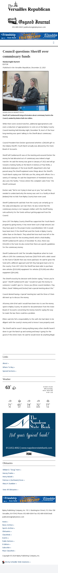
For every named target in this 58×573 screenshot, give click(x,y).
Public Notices (7, 541)
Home (4, 522)
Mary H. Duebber (9, 483)
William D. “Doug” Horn (11, 470)
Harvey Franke (8, 473)
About (5, 363)
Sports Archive (8, 528)
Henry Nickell (7, 476)
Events (4, 538)
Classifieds (6, 535)
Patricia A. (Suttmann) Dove (13, 480)
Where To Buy (8, 367)
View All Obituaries (10, 489)
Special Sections (9, 371)
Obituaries (6, 531)
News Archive (7, 525)
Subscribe (6, 547)
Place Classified (8, 551)
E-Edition (5, 544)
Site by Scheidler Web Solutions (15, 562)
